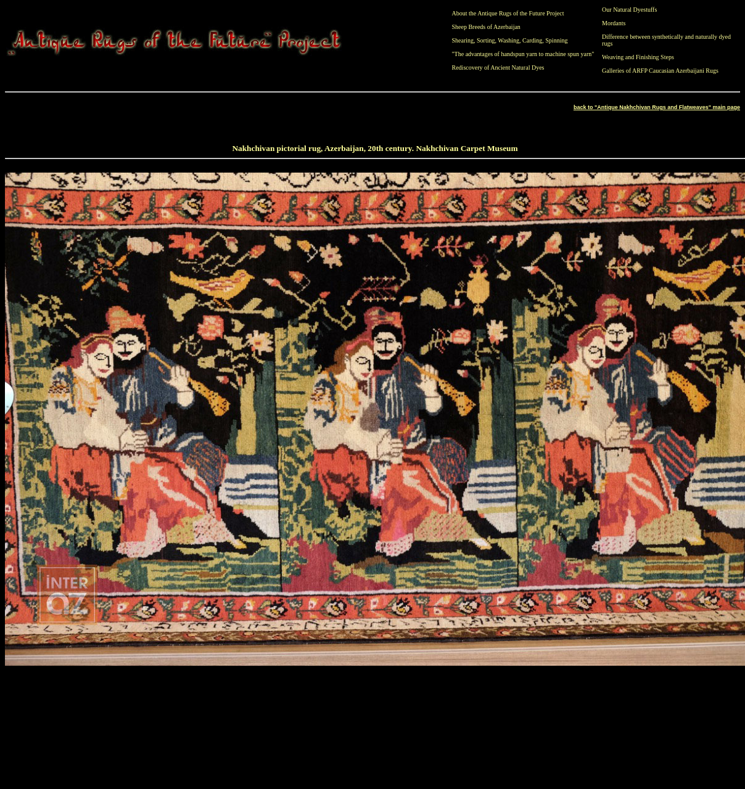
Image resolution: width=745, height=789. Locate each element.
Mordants (613, 23)
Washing (508, 40)
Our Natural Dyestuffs (629, 9)
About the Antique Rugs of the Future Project (508, 13)
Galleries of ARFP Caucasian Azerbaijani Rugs (660, 70)
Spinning (556, 40)
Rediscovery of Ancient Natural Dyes (498, 67)
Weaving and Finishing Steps (638, 57)
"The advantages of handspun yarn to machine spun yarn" (523, 54)
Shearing (463, 40)
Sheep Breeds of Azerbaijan (486, 26)
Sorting (486, 40)
